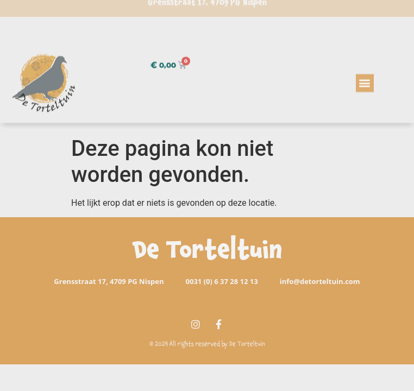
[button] (365, 78)
